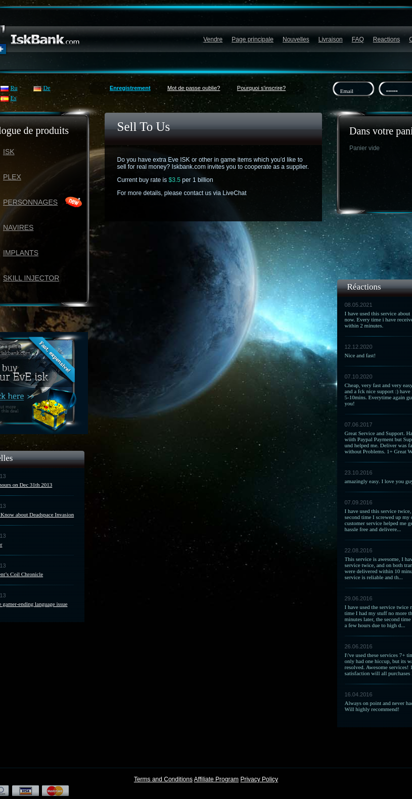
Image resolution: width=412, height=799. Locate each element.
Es (14, 98)
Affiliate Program (216, 779)
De (47, 87)
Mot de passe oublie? (193, 88)
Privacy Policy (259, 779)
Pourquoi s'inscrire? (261, 88)
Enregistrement (130, 88)
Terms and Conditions (163, 779)
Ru (14, 87)
